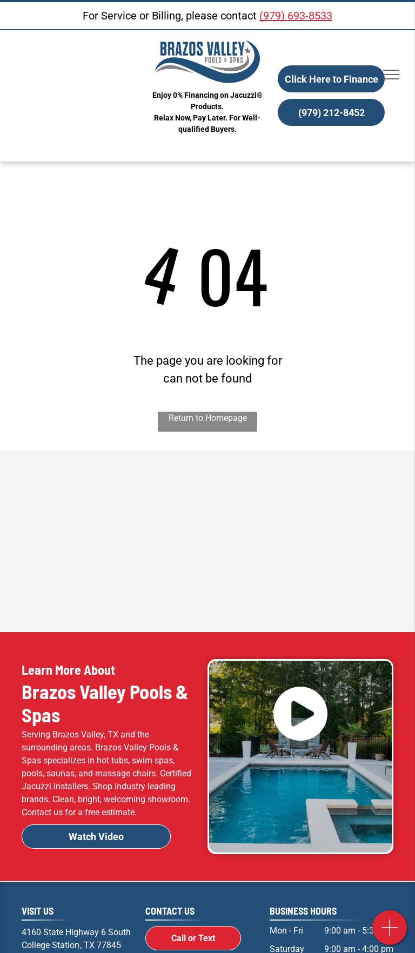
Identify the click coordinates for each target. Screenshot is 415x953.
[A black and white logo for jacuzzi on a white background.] (115, 485)
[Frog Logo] (300, 541)
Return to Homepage (208, 418)
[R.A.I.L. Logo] (115, 598)
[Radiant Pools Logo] (115, 541)
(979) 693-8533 (295, 15)
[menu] (391, 75)
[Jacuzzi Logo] (300, 485)
